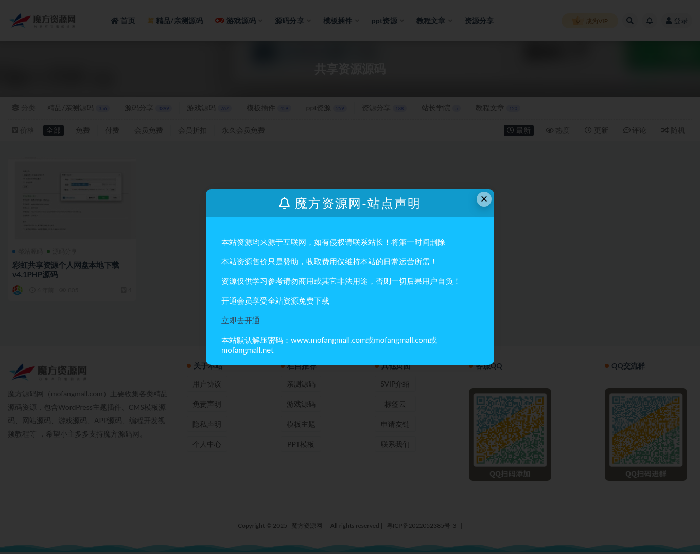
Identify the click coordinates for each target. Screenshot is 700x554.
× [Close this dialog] (484, 199)
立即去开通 (240, 320)
